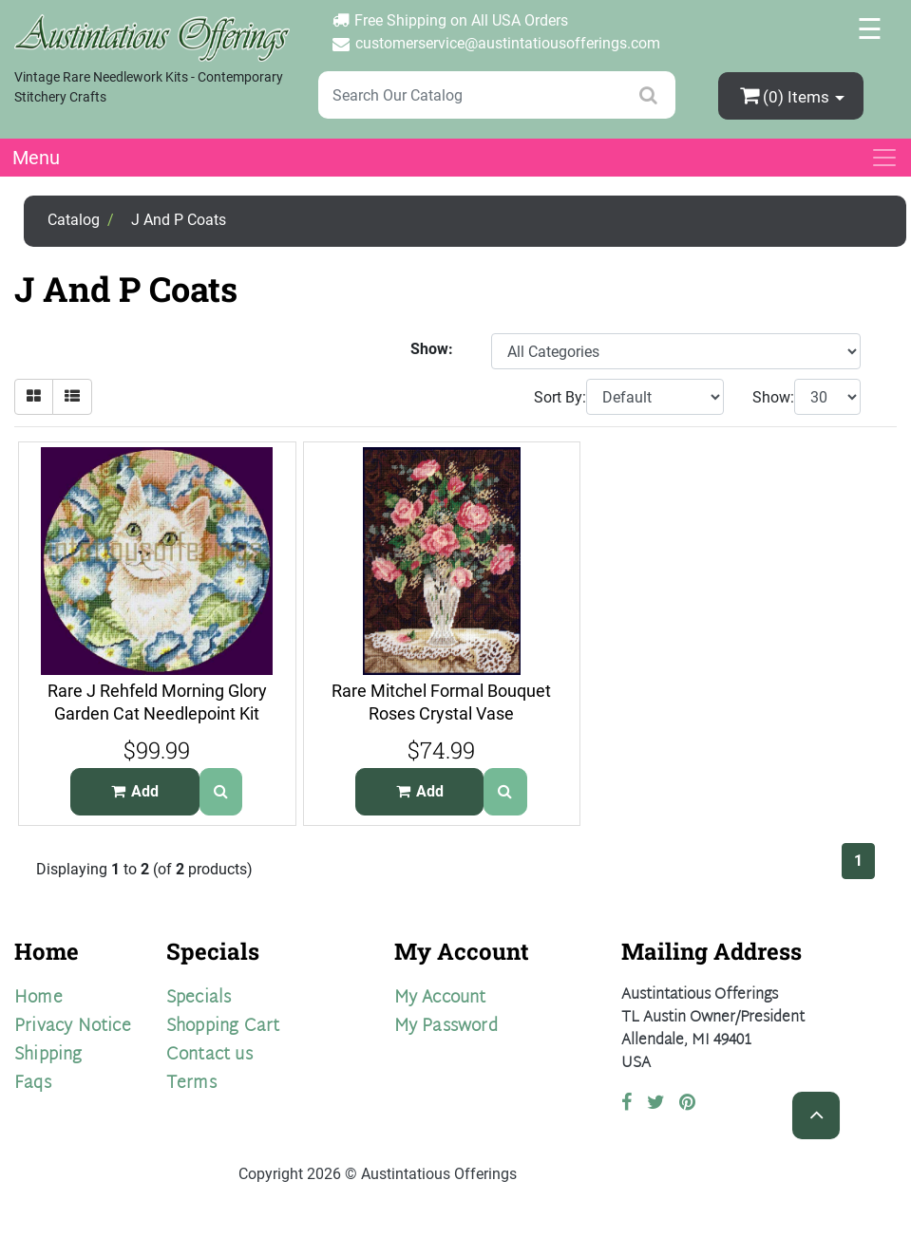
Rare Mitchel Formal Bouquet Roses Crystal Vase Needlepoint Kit (441, 714)
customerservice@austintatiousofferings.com (507, 43)
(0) (786, 95)
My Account (440, 998)
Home (38, 998)
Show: (773, 397)
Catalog (73, 220)
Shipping (48, 1055)
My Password (446, 1026)
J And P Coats (178, 220)
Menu (36, 157)
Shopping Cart (223, 1026)
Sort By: (560, 397)
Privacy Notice (72, 1026)
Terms (191, 1083)
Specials (199, 998)
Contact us (209, 1055)
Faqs (32, 1083)
